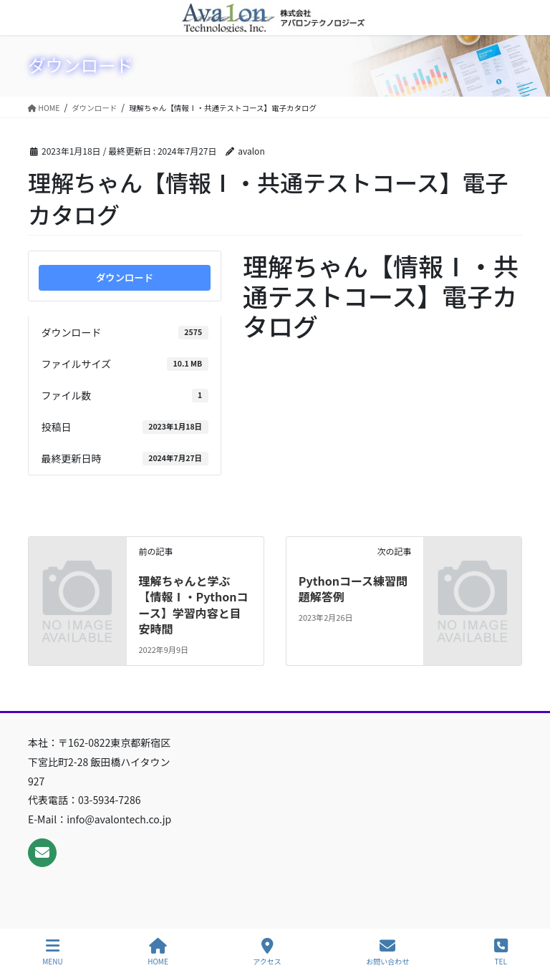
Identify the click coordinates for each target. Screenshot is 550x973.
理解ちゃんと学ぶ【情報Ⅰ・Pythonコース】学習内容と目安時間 (193, 604)
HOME (158, 952)
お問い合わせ (387, 952)
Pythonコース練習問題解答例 (353, 588)
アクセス (267, 952)
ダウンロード (124, 277)
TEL (501, 952)
